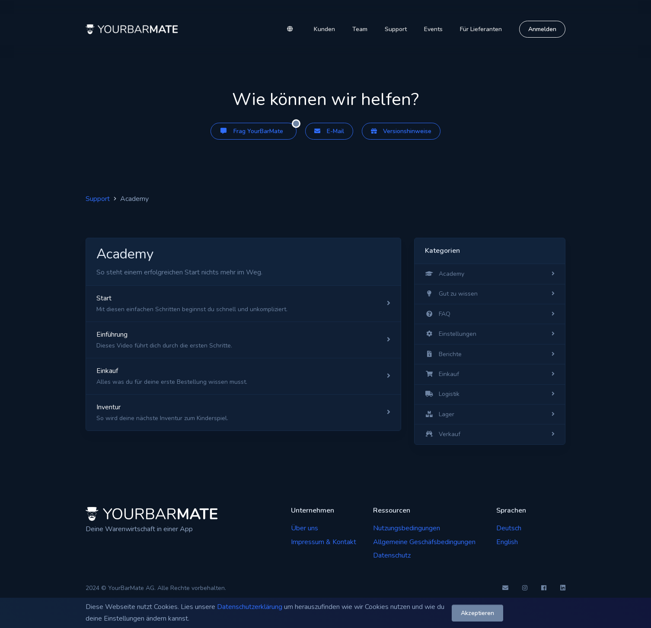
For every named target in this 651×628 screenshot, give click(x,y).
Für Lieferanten (481, 29)
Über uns (304, 528)
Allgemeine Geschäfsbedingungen (424, 542)
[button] (291, 29)
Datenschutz (392, 555)
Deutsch (508, 528)
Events (433, 29)
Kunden (324, 29)
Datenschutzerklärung (249, 607)
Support (396, 29)
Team (359, 29)
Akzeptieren (477, 613)
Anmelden (542, 29)
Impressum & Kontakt (323, 542)
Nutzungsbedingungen (406, 528)
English (507, 542)
